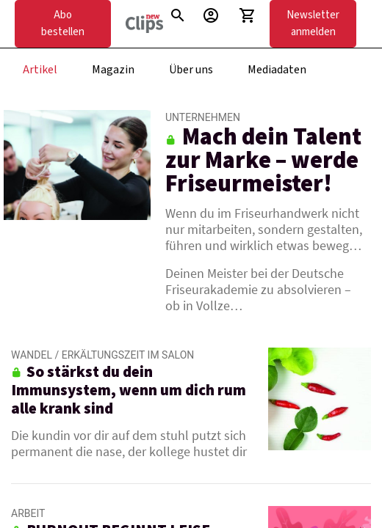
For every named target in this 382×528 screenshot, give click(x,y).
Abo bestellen (62, 23)
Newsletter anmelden (312, 23)
